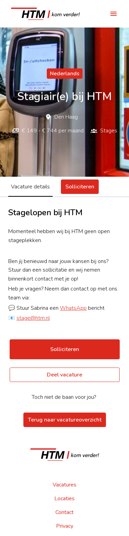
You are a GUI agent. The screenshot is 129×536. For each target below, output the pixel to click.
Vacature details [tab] (30, 186)
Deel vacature (64, 375)
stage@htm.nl (33, 318)
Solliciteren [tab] (79, 186)
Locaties (64, 498)
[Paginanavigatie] (113, 14)
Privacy (64, 526)
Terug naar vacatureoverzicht (64, 420)
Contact (64, 512)
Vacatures (64, 485)
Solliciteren (64, 349)
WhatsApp (73, 308)
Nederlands (64, 73)
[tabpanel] (64, 295)
